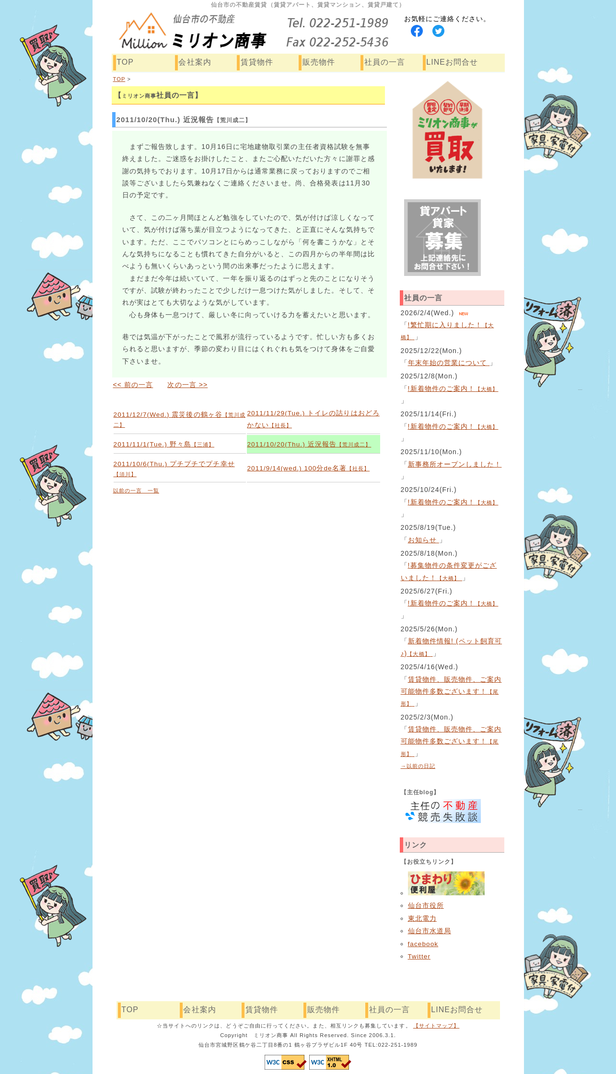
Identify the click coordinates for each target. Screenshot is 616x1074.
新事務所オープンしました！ (455, 464)
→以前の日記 (418, 766)
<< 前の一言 (133, 384)
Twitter (419, 956)
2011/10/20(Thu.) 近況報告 (309, 444)
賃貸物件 (257, 62)
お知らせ (423, 540)
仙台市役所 (426, 905)
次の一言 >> (187, 384)
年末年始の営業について (449, 362)
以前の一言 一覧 (136, 490)
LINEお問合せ (452, 62)
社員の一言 (384, 62)
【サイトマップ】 (436, 1025)
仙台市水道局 (429, 931)
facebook (423, 944)
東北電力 (422, 918)
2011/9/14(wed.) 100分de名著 (308, 468)
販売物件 (318, 62)
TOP (125, 62)
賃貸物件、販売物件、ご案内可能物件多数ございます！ (451, 691)
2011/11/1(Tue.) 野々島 (164, 444)
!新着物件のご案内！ (453, 388)
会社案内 (194, 62)
